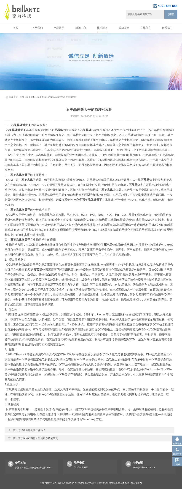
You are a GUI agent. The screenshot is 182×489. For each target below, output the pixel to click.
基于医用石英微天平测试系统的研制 (38, 437)
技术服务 (102, 27)
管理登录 (115, 482)
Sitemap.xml (105, 482)
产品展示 (58, 27)
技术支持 (41, 96)
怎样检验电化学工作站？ (32, 429)
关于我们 (37, 27)
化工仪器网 (136, 482)
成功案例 (123, 27)
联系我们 (166, 27)
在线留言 (145, 27)
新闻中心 (80, 27)
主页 (22, 96)
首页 (15, 27)
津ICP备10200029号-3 (87, 482)
